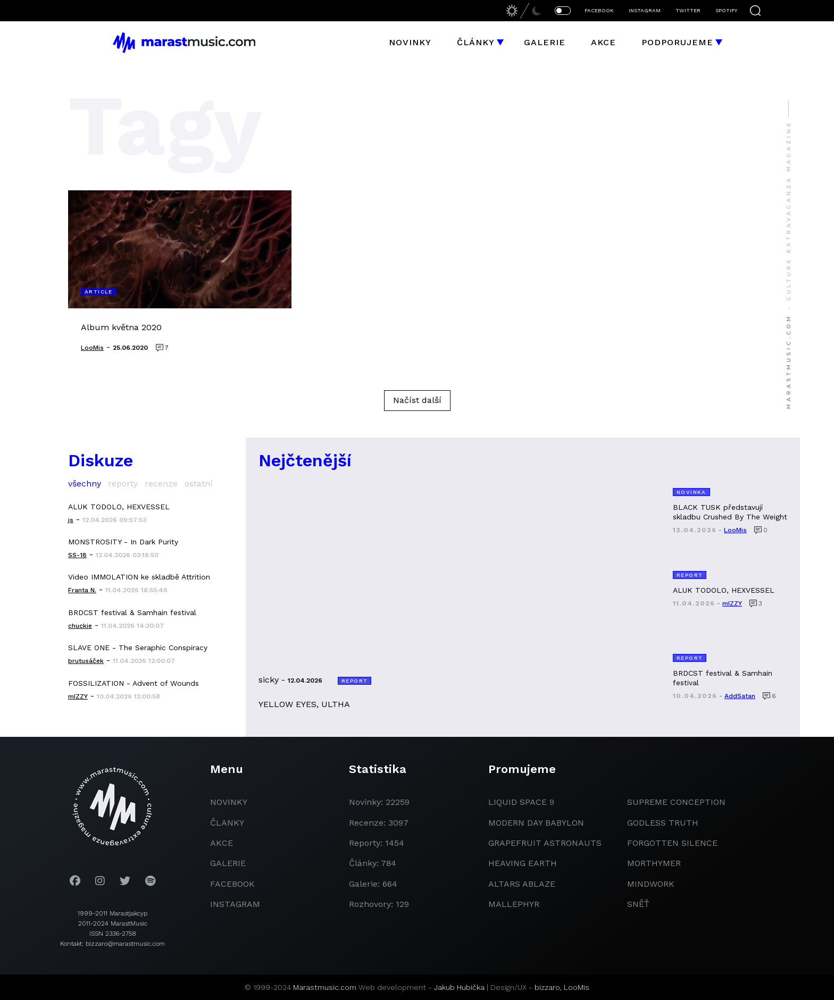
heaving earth (522, 863)
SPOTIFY (726, 10)
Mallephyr (513, 904)
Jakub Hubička (459, 987)
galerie (228, 863)
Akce (603, 42)
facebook (232, 884)
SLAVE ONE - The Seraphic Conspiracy (137, 647)
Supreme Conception (676, 802)
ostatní (199, 483)
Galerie (544, 42)
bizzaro (547, 987)
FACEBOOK (599, 10)
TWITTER (687, 10)
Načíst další (417, 400)
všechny (84, 483)
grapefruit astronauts (545, 843)
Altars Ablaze (521, 884)
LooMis (576, 987)
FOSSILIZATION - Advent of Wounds (133, 683)
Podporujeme (677, 42)
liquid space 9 (521, 802)
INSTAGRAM (645, 10)
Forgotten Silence (672, 843)
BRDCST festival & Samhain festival (132, 612)
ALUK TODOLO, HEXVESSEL (119, 506)
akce (221, 843)
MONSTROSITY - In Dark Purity (123, 541)
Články (476, 42)
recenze (161, 483)
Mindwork (650, 884)
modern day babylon (536, 823)
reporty (123, 483)
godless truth (662, 823)
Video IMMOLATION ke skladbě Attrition (139, 577)
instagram (235, 904)
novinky (228, 802)
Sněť (638, 904)
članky (227, 823)
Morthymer (654, 863)
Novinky (410, 42)
